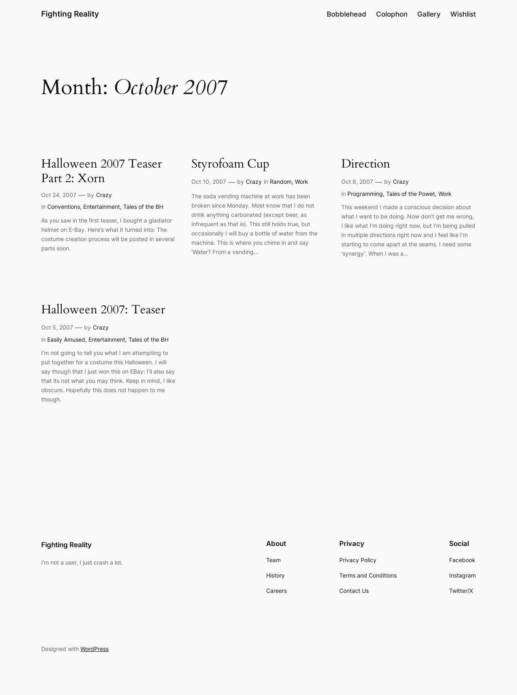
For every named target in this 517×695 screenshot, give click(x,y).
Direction (365, 164)
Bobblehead (346, 14)
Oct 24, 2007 (58, 194)
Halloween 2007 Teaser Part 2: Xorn (101, 171)
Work (301, 181)
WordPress (94, 648)
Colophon (392, 14)
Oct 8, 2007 (357, 181)
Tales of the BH (143, 206)
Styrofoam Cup (230, 164)
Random (281, 181)
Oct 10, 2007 (208, 181)
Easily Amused (66, 339)
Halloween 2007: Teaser (103, 310)
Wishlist (463, 14)
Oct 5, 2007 (57, 327)
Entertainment (101, 206)
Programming (365, 193)
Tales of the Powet (410, 193)
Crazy (104, 194)
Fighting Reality (70, 14)
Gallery (429, 14)
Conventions (63, 206)
